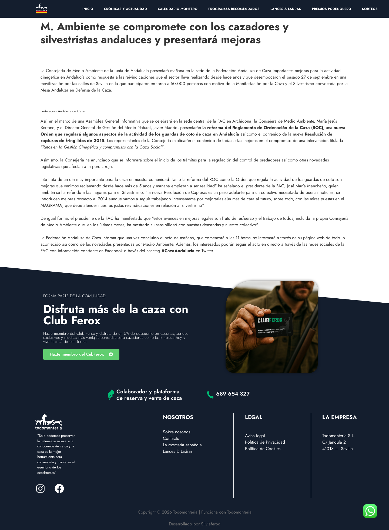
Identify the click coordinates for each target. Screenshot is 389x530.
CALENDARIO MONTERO (177, 8)
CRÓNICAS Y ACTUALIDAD (125, 8)
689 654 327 (233, 394)
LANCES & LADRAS (285, 8)
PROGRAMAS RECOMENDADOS (234, 8)
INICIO (87, 8)
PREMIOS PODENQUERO (331, 8)
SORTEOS (370, 8)
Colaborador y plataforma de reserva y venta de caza (149, 395)
